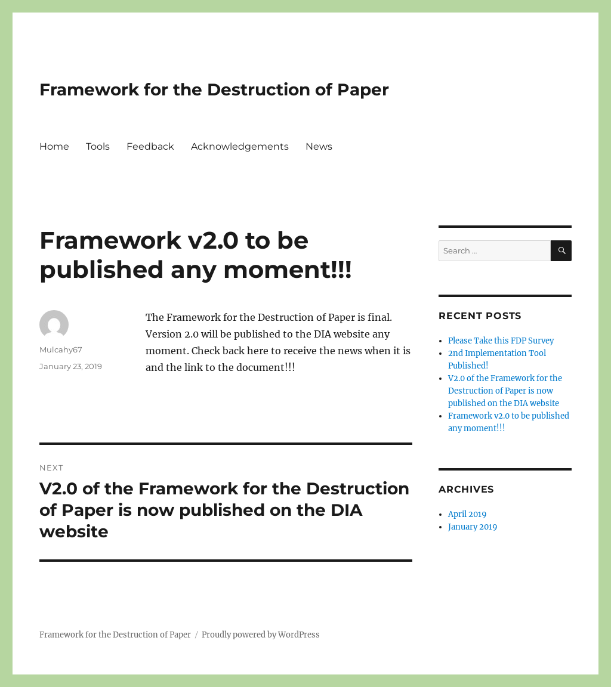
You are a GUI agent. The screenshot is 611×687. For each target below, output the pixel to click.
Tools (98, 146)
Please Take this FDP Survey (501, 341)
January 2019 (473, 527)
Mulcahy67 (60, 349)
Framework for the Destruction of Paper (214, 89)
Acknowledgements (240, 146)
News (319, 146)
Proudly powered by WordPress (261, 635)
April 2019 (467, 514)
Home (54, 146)
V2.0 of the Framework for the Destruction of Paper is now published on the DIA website (505, 391)
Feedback (150, 146)
